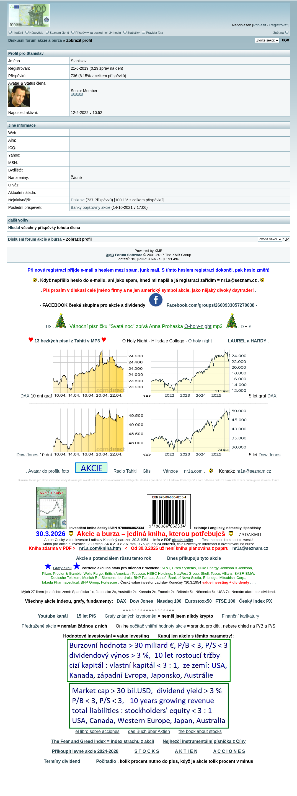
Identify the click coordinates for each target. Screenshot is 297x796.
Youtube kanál (53, 616)
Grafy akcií (62, 568)
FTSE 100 (225, 601)
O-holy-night (197, 326)
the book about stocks (200, 731)
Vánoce (170, 471)
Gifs (146, 471)
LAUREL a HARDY (247, 341)
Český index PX (255, 601)
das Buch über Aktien (149, 731)
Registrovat (278, 25)
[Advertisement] (148, 781)
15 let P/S (86, 616)
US (48, 326)
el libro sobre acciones (97, 731)
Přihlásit (259, 25)
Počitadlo (106, 761)
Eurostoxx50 (198, 601)
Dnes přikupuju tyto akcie (194, 558)
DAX (25, 396)
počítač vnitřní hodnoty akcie (158, 626)
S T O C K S (147, 751)
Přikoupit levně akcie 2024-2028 (85, 751)
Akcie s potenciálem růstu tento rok (113, 558)
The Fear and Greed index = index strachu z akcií (102, 741)
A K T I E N (186, 751)
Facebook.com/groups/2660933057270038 (211, 305)
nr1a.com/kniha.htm (100, 548)
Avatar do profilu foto (48, 471)
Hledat (14, 227)
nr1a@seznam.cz (253, 471)
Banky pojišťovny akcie (90, 207)
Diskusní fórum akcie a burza (35, 40)
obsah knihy (182, 540)
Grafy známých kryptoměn (130, 616)
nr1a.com (193, 471)
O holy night (200, 341)
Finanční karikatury (240, 616)
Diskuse (78, 200)
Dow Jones (27, 454)
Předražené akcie (39, 626)
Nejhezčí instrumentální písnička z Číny (204, 741)
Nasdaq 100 (169, 601)
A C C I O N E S (229, 751)
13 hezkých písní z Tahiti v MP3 (67, 341)
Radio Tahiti (124, 471)
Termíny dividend (62, 761)
